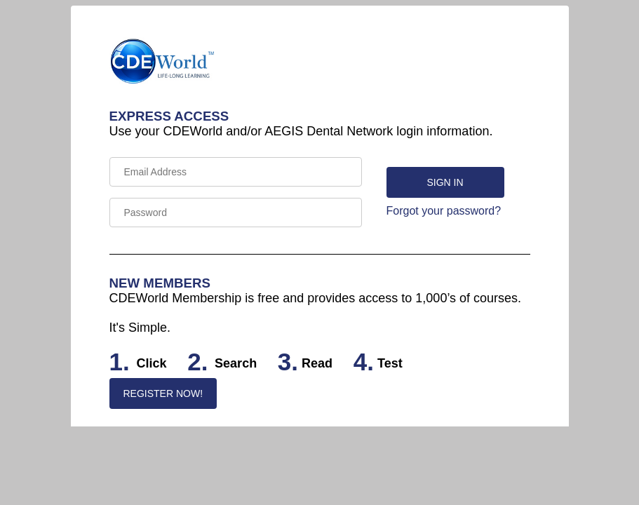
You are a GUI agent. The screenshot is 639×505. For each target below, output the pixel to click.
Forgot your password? (444, 211)
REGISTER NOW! (163, 393)
